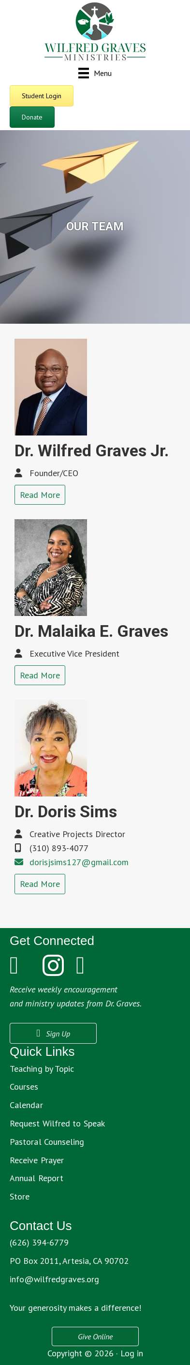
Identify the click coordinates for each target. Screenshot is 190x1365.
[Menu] (95, 72)
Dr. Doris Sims (66, 811)
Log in (131, 1353)
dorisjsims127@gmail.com (79, 862)
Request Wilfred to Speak (57, 1123)
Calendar (26, 1104)
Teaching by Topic (42, 1068)
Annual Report (36, 1178)
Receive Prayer (37, 1160)
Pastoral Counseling (47, 1141)
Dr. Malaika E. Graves (91, 631)
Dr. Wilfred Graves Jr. (92, 450)
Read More (40, 494)
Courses (24, 1086)
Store (19, 1196)
